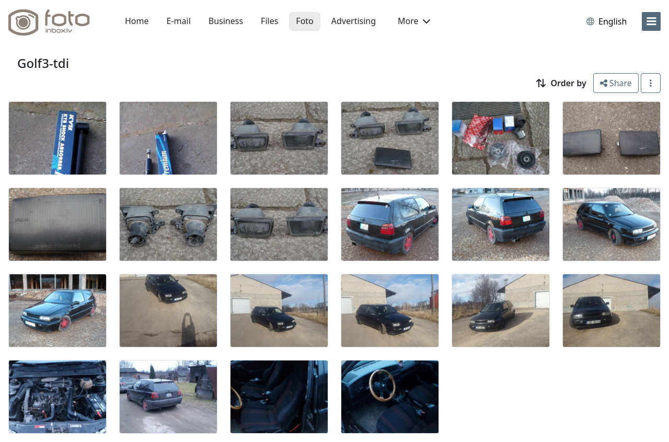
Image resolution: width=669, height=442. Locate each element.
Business (226, 21)
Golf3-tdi (43, 63)
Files (269, 21)
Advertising (353, 21)
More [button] (414, 21)
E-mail (179, 21)
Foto (304, 21)
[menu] (651, 21)
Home (137, 21)
